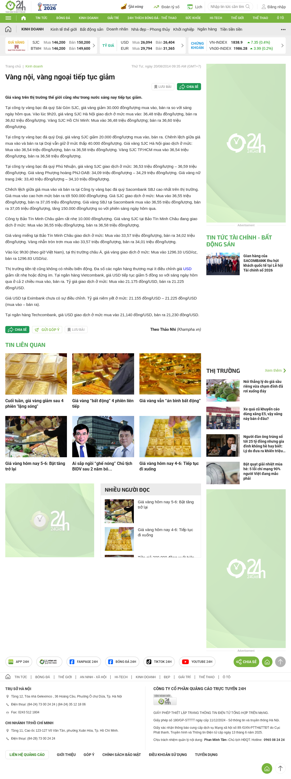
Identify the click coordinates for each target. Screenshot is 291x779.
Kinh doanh (88, 18)
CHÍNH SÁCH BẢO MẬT (121, 755)
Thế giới (237, 18)
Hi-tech (216, 18)
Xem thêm (273, 370)
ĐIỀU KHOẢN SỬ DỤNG (168, 755)
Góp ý (89, 755)
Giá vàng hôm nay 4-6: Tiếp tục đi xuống (169, 466)
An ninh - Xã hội (93, 677)
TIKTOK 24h (159, 661)
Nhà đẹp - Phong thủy (150, 29)
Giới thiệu (66, 755)
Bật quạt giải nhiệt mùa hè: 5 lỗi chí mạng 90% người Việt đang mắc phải (263, 471)
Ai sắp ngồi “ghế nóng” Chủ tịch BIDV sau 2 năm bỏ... (102, 466)
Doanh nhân (117, 29)
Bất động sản (91, 29)
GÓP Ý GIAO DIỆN (15, 772)
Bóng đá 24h (122, 661)
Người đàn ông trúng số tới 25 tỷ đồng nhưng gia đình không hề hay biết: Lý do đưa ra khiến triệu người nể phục (263, 443)
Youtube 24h (197, 661)
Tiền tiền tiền (231, 29)
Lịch (194, 6)
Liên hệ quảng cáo (27, 755)
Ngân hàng (207, 29)
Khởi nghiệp (183, 29)
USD (187, 268)
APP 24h (18, 661)
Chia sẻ (192, 87)
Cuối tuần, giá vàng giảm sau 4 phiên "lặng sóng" (34, 403)
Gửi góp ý (47, 330)
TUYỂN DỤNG (206, 755)
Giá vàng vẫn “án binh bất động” (170, 400)
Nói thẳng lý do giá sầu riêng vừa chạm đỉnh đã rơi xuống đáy (263, 386)
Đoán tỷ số (166, 6)
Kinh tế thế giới (64, 29)
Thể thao (260, 18)
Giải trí (113, 18)
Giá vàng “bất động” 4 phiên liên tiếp (103, 403)
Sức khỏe (193, 18)
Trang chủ (13, 66)
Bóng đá (63, 18)
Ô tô (280, 18)
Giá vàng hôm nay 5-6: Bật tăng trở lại (35, 466)
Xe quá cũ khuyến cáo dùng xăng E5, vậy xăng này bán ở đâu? (262, 414)
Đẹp (167, 677)
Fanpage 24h (84, 661)
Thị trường (223, 370)
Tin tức (41, 18)
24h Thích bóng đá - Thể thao (152, 18)
